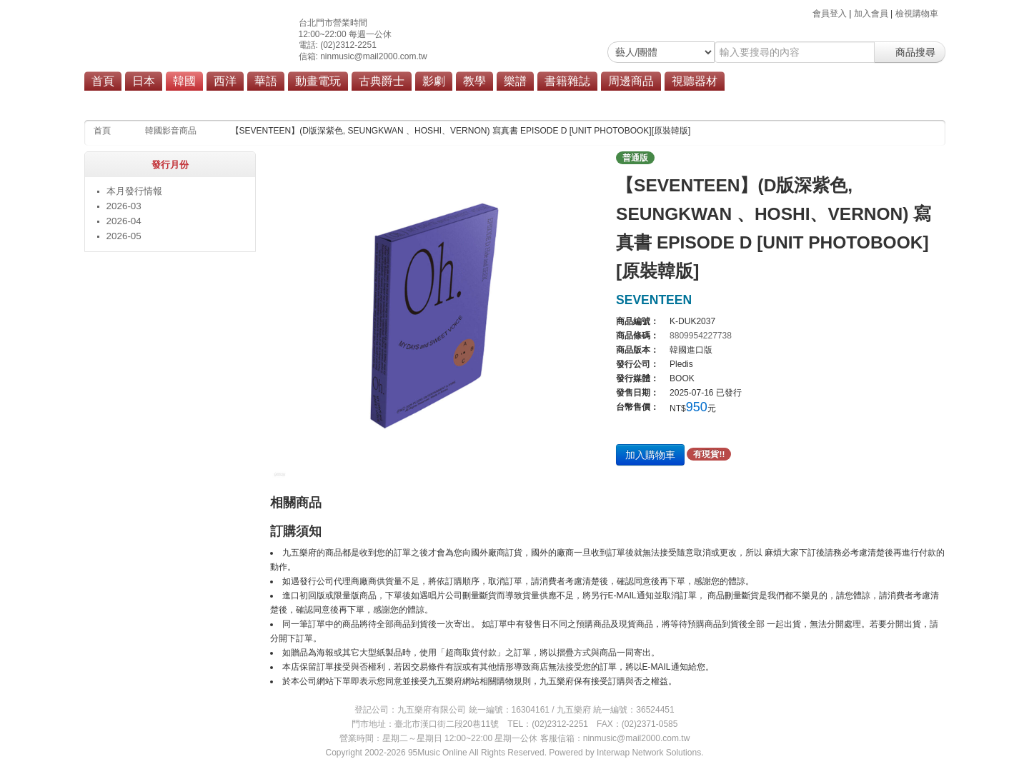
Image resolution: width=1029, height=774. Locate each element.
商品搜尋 (909, 52)
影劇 (433, 81)
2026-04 (123, 221)
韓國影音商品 (171, 131)
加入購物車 (650, 455)
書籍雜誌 (567, 81)
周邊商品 (631, 81)
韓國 (184, 81)
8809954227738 (701, 336)
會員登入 (829, 14)
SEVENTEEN (654, 300)
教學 (474, 81)
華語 (265, 81)
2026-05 (123, 236)
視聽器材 (694, 81)
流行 (352, 101)
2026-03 (123, 206)
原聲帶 (390, 101)
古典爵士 (381, 81)
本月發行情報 (134, 191)
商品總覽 (436, 101)
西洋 (225, 81)
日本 (143, 81)
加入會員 (871, 14)
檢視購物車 (916, 14)
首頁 (102, 81)
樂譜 (515, 81)
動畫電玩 (318, 81)
